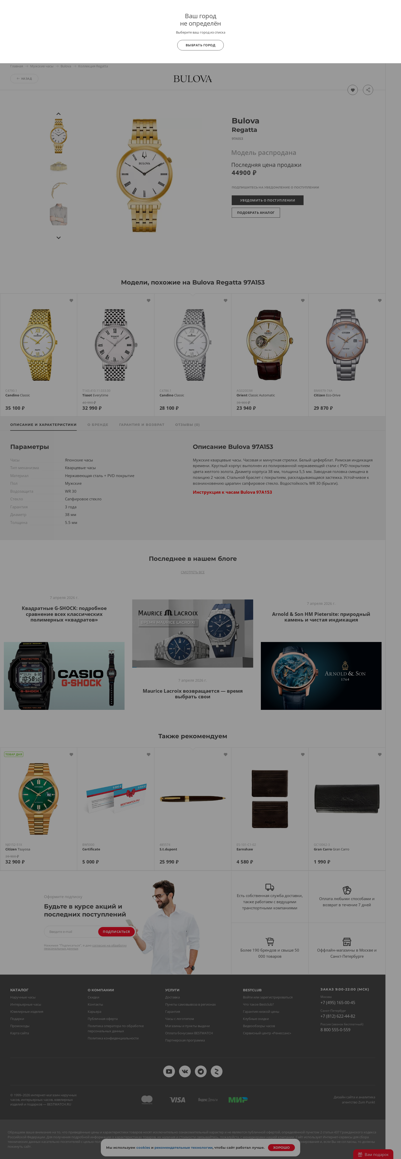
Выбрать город (201, 45)
